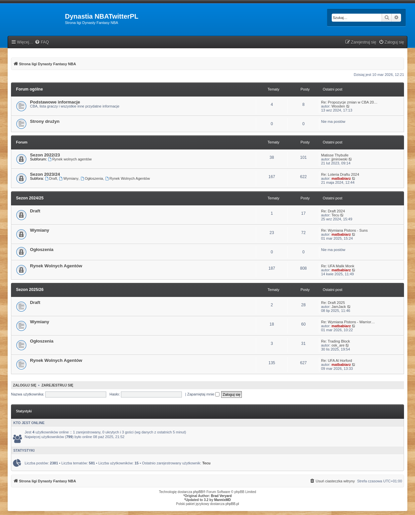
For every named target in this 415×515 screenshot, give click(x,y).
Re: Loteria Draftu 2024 (340, 174)
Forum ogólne (29, 89)
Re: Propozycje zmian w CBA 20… (349, 102)
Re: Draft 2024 (333, 211)
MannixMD (222, 500)
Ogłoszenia (92, 178)
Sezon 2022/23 (45, 154)
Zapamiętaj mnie (203, 394)
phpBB (198, 492)
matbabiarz (341, 178)
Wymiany (68, 178)
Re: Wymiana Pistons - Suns (344, 230)
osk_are (337, 345)
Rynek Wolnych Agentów (127, 178)
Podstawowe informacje (55, 102)
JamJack (338, 307)
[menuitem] (42, 42)
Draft (51, 178)
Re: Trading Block (335, 341)
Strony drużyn (45, 121)
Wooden (338, 106)
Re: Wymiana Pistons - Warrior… (348, 322)
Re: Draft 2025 (333, 303)
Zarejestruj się (57, 385)
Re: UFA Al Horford (336, 361)
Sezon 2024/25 (30, 198)
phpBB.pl (232, 504)
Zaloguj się (24, 385)
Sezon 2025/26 (30, 289)
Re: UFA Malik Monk (337, 266)
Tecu (335, 215)
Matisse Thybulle (334, 155)
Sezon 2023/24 (45, 174)
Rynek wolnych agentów (70, 159)
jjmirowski (339, 159)
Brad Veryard (221, 496)
